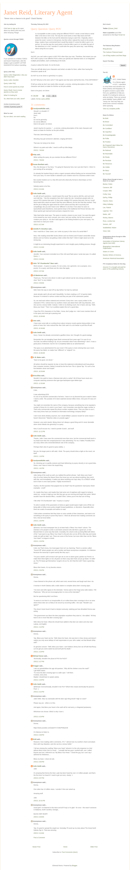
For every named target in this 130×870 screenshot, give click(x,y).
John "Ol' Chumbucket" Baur (43, 263)
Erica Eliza (37, 375)
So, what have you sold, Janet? (14, 99)
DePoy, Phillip (107, 197)
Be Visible (106, 167)
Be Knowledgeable (109, 135)
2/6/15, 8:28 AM (39, 817)
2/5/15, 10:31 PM (39, 801)
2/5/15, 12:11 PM (39, 431)
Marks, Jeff (106, 214)
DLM (34, 739)
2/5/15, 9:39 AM (39, 283)
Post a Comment (39, 837)
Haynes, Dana (108, 201)
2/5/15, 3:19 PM (39, 652)
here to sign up (12, 28)
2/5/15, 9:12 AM (39, 247)
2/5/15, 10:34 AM (39, 328)
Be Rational (107, 150)
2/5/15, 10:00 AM (39, 316)
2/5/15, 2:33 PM (39, 541)
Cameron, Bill (107, 187)
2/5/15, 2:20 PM (39, 521)
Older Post (94, 847)
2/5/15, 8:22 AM (39, 189)
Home (65, 847)
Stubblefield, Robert (109, 228)
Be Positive (106, 142)
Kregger (36, 666)
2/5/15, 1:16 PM (39, 456)
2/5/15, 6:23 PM (39, 716)
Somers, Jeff (107, 224)
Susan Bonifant (38, 164)
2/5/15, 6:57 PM (39, 778)
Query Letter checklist (11, 80)
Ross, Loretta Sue (109, 221)
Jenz (34, 321)
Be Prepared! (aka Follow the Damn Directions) (113, 146)
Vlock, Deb (106, 231)
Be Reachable (107, 154)
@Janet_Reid (112, 28)
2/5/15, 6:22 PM (39, 692)
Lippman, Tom (107, 211)
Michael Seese (38, 656)
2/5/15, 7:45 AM (39, 150)
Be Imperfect (107, 132)
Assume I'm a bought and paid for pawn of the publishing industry (114, 268)
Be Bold (105, 118)
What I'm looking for (10, 95)
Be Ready (106, 157)
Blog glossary (107, 49)
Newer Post (36, 847)
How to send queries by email (14, 87)
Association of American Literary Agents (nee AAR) (114, 242)
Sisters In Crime (108, 251)
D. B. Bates (37, 357)
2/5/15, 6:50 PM (39, 762)
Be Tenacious (107, 164)
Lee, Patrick (107, 207)
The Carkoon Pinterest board (112, 52)
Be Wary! (106, 170)
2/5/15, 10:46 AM (39, 353)
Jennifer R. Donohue (40, 229)
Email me (122, 35)
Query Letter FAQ (10, 83)
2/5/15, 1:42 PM (39, 468)
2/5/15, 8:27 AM (39, 224)
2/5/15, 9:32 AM (39, 259)
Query (36, 256)
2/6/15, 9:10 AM (39, 833)
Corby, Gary (107, 194)
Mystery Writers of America (112, 255)
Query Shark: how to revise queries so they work (13, 91)
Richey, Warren (108, 218)
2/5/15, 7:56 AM (39, 160)
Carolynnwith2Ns (39, 108)
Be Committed (108, 125)
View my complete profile (111, 109)
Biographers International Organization (111, 247)
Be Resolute (107, 160)
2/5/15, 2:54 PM (39, 570)
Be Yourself (107, 174)
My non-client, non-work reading (14, 116)
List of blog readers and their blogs (114, 55)
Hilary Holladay (108, 204)
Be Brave (106, 122)
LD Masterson (38, 275)
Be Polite (106, 138)
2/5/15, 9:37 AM (39, 271)
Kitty (34, 154)
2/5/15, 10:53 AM (39, 371)
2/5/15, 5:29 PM (39, 680)
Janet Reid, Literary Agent (38, 12)
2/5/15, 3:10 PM (39, 627)
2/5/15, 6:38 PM (39, 735)
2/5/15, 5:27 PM (39, 661)
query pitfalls (45, 99)
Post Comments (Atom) (69, 852)
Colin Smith (37, 193)
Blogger (74, 865)
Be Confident (107, 128)
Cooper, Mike (107, 191)
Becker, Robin (107, 184)
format (38, 99)
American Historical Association (113, 258)
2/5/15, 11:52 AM (39, 383)
